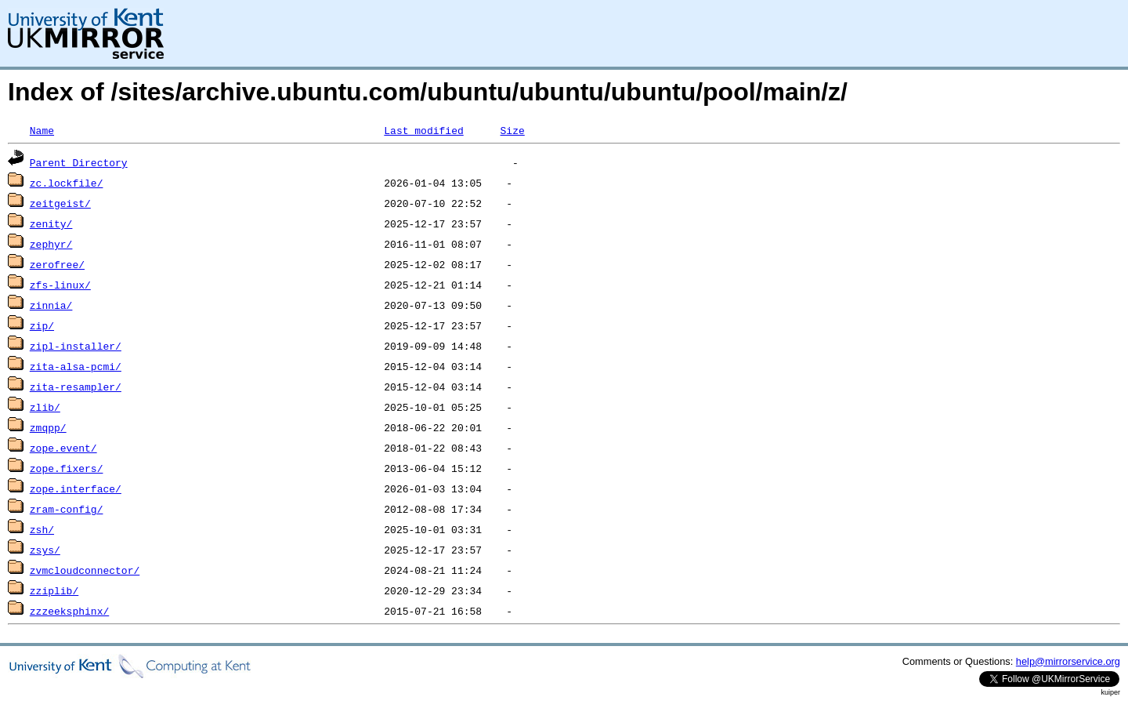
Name (42, 130)
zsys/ (45, 550)
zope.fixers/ (66, 468)
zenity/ (51, 223)
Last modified (423, 130)
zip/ (42, 325)
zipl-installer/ (75, 346)
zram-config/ (66, 509)
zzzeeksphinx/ (69, 611)
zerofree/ (57, 264)
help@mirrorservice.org (1068, 661)
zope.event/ (63, 448)
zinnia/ (51, 305)
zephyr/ (51, 244)
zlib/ (45, 407)
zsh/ (42, 529)
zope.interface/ (75, 488)
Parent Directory (79, 162)
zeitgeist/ (60, 203)
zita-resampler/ (75, 386)
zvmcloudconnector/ (84, 570)
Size (512, 130)
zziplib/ (54, 590)
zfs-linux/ (60, 285)
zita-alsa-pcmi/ (75, 366)
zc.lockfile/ (66, 183)
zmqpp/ (48, 427)
